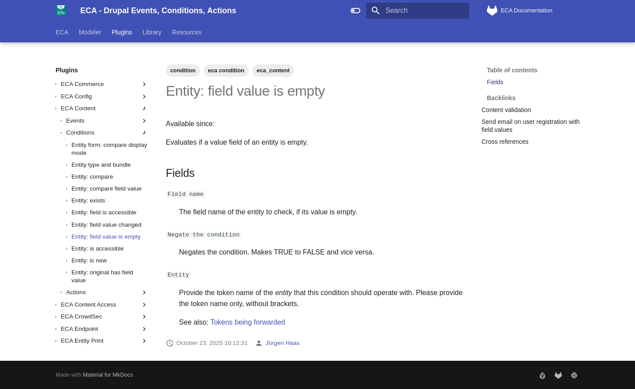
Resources (187, 32)
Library (151, 32)
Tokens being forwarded (247, 321)
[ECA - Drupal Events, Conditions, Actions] (61, 10)
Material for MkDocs (108, 374)
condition (183, 70)
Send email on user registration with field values (531, 125)
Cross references (505, 141)
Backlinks (532, 93)
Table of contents (512, 70)
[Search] (417, 11)
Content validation (506, 109)
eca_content (273, 70)
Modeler (90, 32)
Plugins (122, 32)
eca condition (226, 70)
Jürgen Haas (282, 343)
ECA (62, 32)
